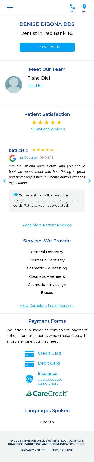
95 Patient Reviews (48, 129)
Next (4, 181)
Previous (90, 181)
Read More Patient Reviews (47, 225)
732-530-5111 (47, 47)
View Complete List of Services (47, 305)
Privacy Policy (33, 450)
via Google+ (28, 157)
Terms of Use (62, 450)
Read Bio (36, 85)
